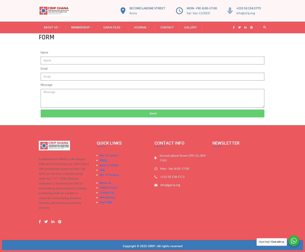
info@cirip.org (245, 13)
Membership (82, 27)
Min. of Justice (109, 155)
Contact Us (107, 192)
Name (44, 52)
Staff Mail (106, 202)
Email (44, 68)
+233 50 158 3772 (248, 8)
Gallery (190, 27)
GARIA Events (108, 188)
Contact (167, 27)
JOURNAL (141, 27)
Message (46, 85)
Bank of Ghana (109, 165)
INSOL (104, 160)
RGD (102, 170)
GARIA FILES (113, 27)
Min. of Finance (109, 175)
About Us (52, 27)
